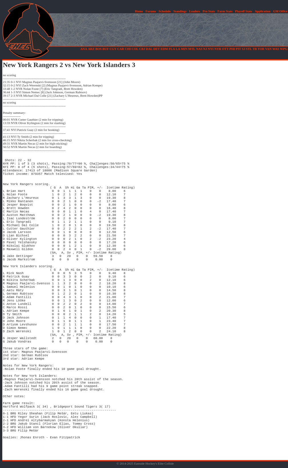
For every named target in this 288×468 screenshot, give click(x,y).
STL (249, 48)
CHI (128, 48)
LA (178, 48)
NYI (210, 48)
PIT (238, 48)
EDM (164, 48)
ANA (83, 48)
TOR (261, 48)
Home (139, 11)
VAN (268, 48)
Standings (179, 11)
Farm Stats (224, 11)
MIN (184, 48)
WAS (275, 48)
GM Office (280, 11)
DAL (149, 48)
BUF (105, 48)
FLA (172, 48)
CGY (112, 48)
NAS (199, 48)
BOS (98, 48)
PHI (232, 48)
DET (156, 48)
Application (262, 11)
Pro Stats (209, 11)
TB (255, 48)
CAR (120, 48)
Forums (150, 11)
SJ (243, 48)
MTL (191, 48)
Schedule (165, 11)
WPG (283, 48)
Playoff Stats (243, 11)
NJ (205, 48)
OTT (225, 48)
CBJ (142, 48)
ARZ (91, 48)
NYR (217, 48)
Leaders (194, 11)
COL (134, 48)
